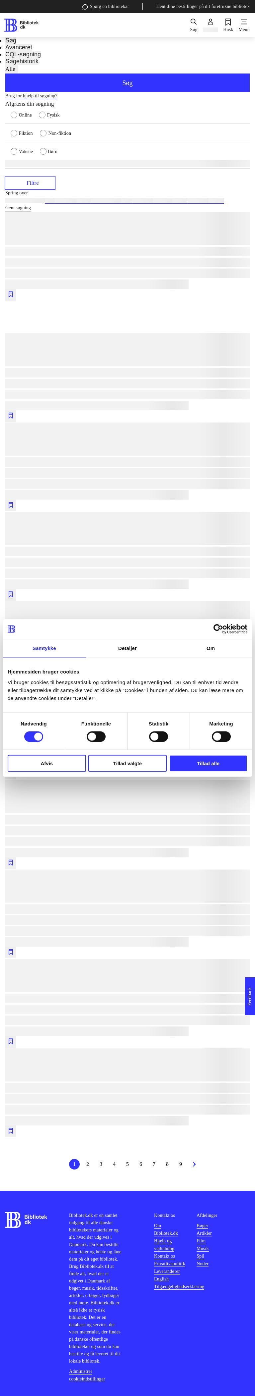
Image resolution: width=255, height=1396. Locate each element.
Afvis (47, 763)
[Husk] (228, 25)
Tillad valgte (127, 763)
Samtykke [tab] (44, 648)
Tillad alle (208, 763)
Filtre (30, 182)
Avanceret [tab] (18, 47)
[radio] (25, 114)
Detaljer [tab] (127, 648)
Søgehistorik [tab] (22, 61)
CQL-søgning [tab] (23, 54)
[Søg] (193, 25)
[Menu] (244, 25)
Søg (127, 82)
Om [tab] (211, 648)
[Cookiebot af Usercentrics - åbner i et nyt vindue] (218, 629)
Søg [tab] (10, 40)
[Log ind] (210, 25)
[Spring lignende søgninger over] (127, 193)
